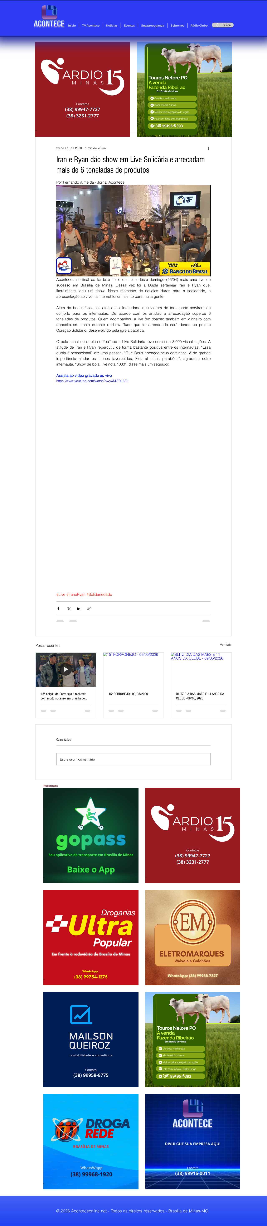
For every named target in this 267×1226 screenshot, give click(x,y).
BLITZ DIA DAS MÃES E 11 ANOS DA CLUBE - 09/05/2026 (200, 696)
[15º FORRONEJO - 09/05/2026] (133, 670)
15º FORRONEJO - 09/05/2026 (128, 694)
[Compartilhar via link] (89, 608)
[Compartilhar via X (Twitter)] (69, 608)
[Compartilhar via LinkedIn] (79, 608)
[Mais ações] (208, 148)
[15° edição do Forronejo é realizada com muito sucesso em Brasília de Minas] (66, 670)
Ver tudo (226, 645)
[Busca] (223, 25)
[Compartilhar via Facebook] (58, 608)
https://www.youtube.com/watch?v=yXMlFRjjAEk (92, 381)
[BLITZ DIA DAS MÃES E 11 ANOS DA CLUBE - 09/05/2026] (201, 670)
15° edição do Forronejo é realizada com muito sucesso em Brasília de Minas (63, 696)
